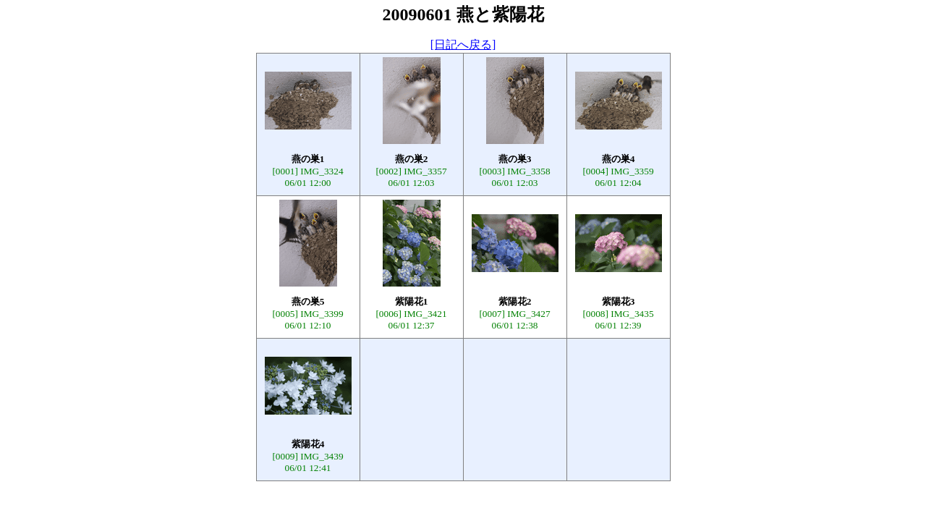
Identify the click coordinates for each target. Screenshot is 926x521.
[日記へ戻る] (463, 44)
